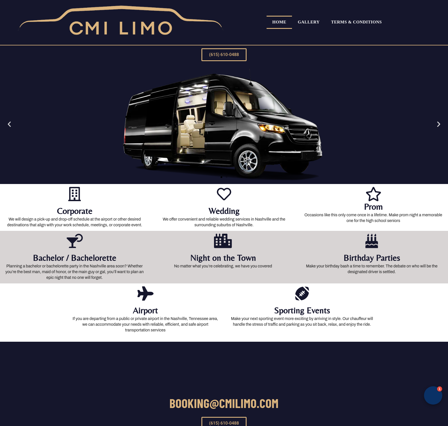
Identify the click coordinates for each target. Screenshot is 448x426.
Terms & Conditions (356, 22)
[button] (221, 177)
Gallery (309, 22)
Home (279, 22)
